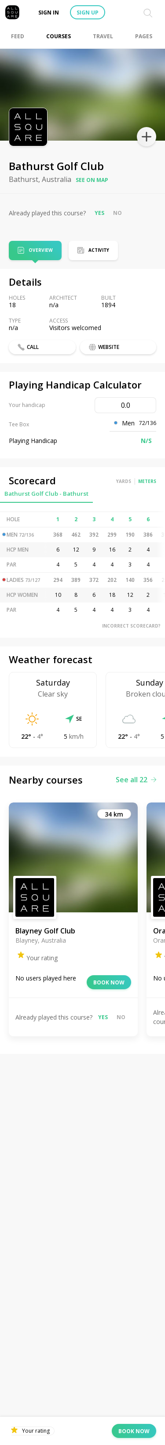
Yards (123, 481)
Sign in (48, 12)
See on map (92, 180)
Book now (109, 982)
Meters (147, 481)
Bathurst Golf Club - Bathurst (46, 493)
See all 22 (136, 779)
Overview (41, 250)
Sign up (88, 12)
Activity (98, 250)
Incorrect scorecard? (131, 626)
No (117, 213)
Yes (99, 213)
